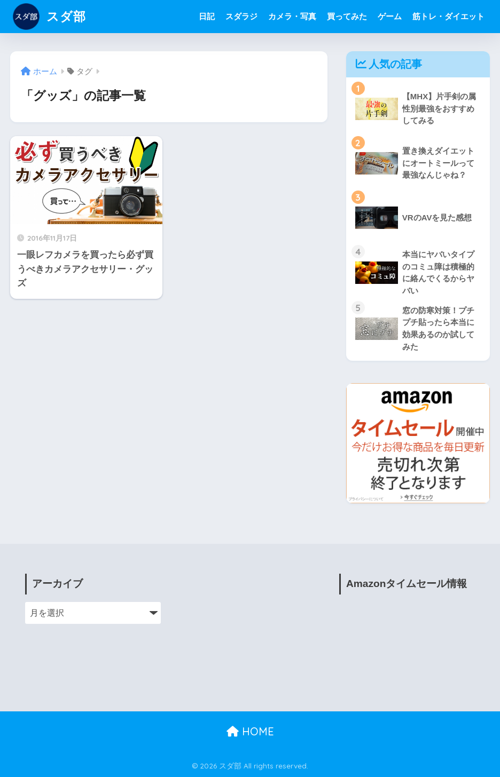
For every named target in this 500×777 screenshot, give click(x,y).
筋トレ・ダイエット (448, 16)
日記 (207, 16)
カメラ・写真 (292, 16)
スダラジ (241, 16)
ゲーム (390, 16)
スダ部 (49, 16)
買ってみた (347, 16)
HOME (250, 731)
